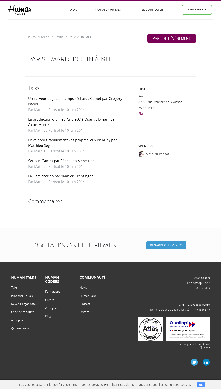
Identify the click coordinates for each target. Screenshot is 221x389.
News (83, 287)
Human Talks (88, 296)
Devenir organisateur (24, 304)
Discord (84, 312)
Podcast (85, 304)
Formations (52, 292)
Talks (73, 10)
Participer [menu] (195, 9)
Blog (48, 316)
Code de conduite (22, 312)
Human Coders (200, 278)
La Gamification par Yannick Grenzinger (60, 176)
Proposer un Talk (107, 10)
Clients (49, 300)
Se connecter (152, 10)
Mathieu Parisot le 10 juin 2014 (59, 109)
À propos (17, 320)
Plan (141, 113)
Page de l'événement (172, 38)
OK (201, 384)
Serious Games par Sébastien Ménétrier (61, 160)
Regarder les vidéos (166, 245)
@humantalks (20, 328)
